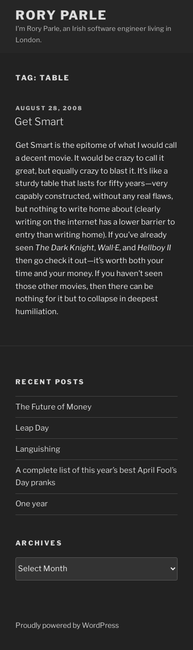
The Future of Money (53, 407)
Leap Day (32, 428)
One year (31, 503)
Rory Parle (61, 15)
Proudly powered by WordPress (67, 625)
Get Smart (39, 121)
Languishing (37, 449)
